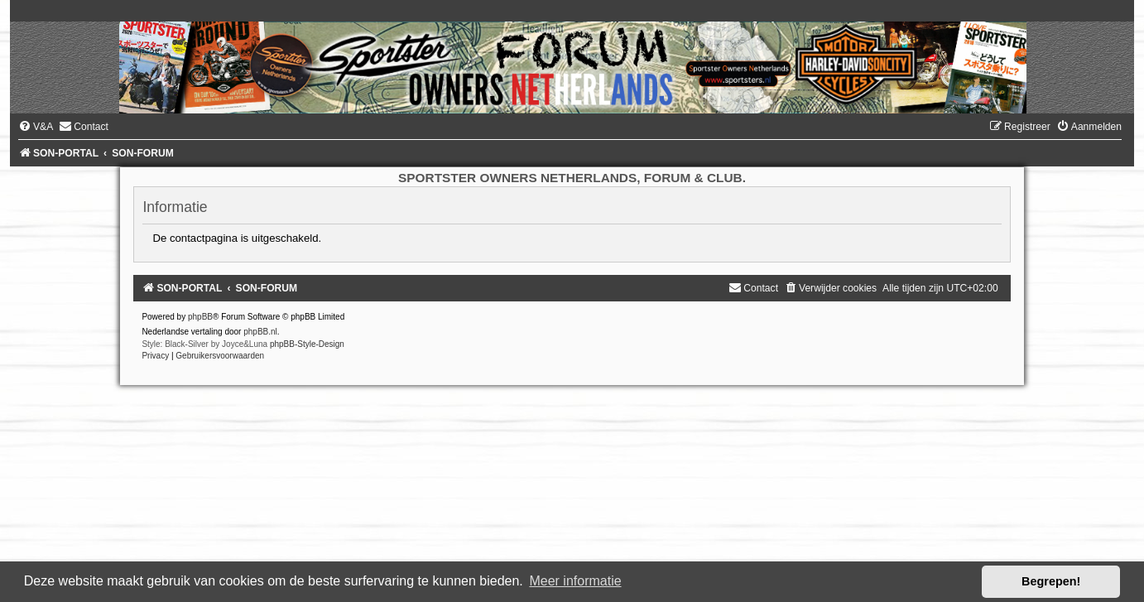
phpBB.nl (260, 331)
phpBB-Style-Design (307, 344)
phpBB (200, 316)
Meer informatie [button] (575, 581)
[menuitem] (35, 126)
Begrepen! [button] (1050, 581)
